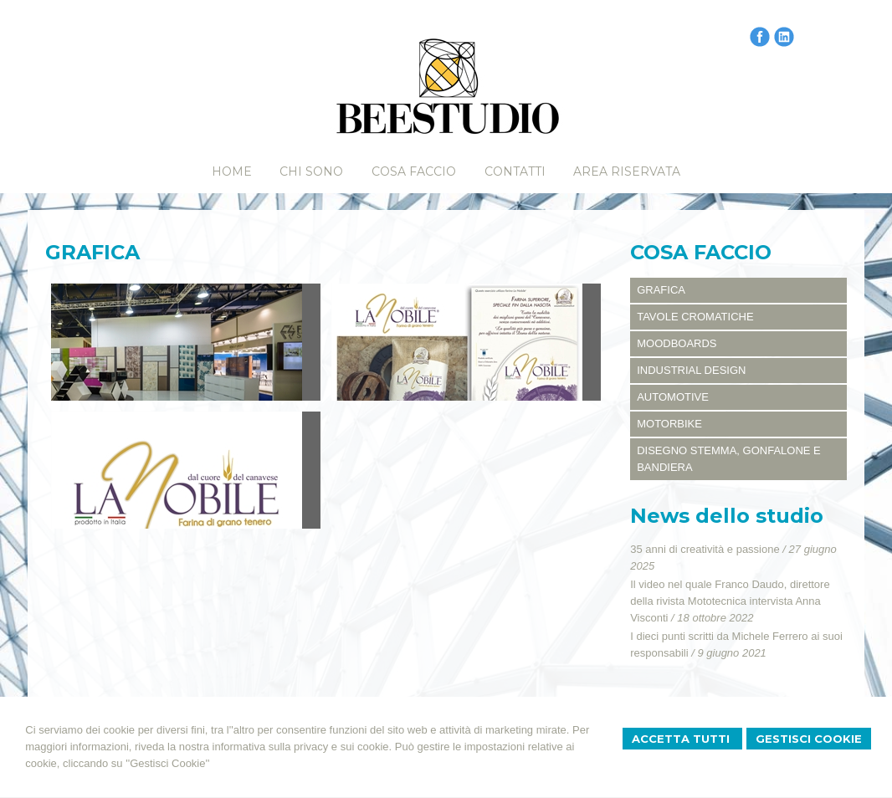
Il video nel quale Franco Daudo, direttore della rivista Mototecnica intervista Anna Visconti (729, 601)
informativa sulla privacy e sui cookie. (302, 746)
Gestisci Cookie (809, 738)
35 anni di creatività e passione (705, 549)
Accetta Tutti (682, 738)
